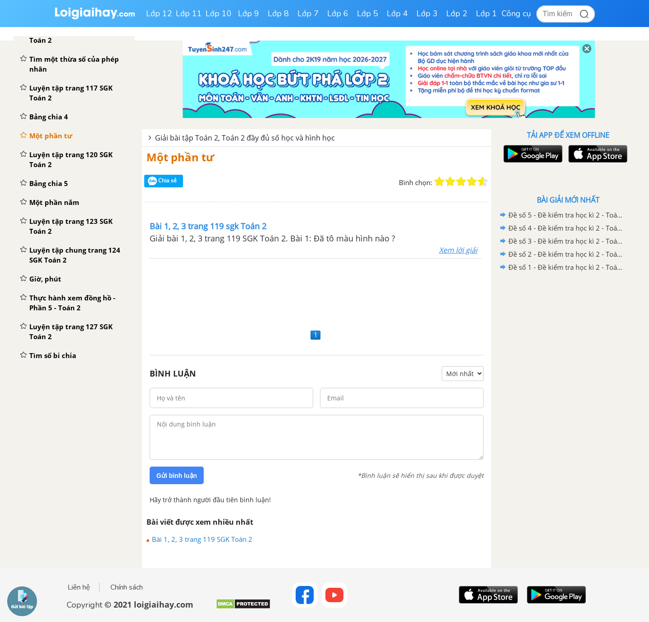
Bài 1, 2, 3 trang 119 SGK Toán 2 (202, 539)
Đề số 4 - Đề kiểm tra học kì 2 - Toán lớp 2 (566, 227)
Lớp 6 (337, 13)
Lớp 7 (308, 13)
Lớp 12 (159, 13)
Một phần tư (180, 157)
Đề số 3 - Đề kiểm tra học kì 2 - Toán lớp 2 (566, 240)
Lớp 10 (219, 13)
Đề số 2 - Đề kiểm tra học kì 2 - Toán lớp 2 (566, 254)
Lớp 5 (367, 13)
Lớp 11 (189, 13)
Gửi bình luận (176, 475)
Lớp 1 (486, 13)
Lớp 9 (248, 13)
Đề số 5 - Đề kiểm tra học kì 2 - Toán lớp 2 (566, 214)
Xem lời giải (458, 250)
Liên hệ (79, 587)
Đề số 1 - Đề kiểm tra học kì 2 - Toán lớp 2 (566, 267)
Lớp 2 (456, 13)
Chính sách (126, 587)
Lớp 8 (278, 13)
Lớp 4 (397, 13)
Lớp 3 (427, 13)
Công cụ (516, 13)
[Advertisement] (316, 292)
